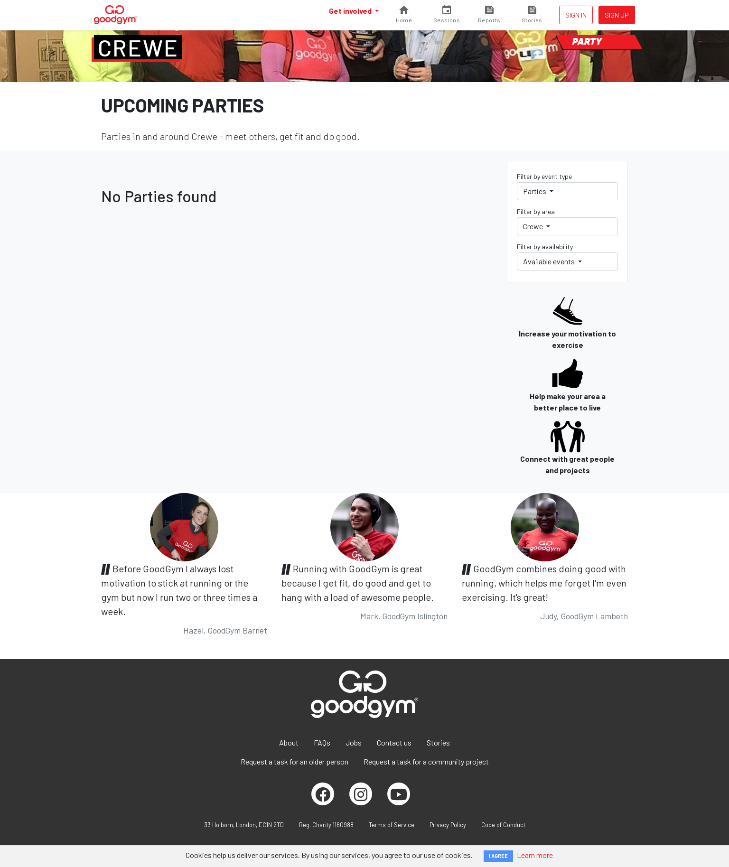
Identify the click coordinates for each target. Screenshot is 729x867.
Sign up (617, 15)
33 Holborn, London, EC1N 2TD (244, 825)
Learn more (535, 854)
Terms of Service (391, 825)
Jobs (354, 742)
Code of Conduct (503, 825)
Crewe (138, 47)
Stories (438, 742)
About (289, 742)
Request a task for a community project (426, 761)
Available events (549, 261)
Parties (535, 191)
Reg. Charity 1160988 (326, 825)
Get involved (351, 10)
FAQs (322, 742)
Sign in (576, 15)
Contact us (394, 742)
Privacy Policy (448, 825)
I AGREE (498, 856)
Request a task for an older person (294, 761)
